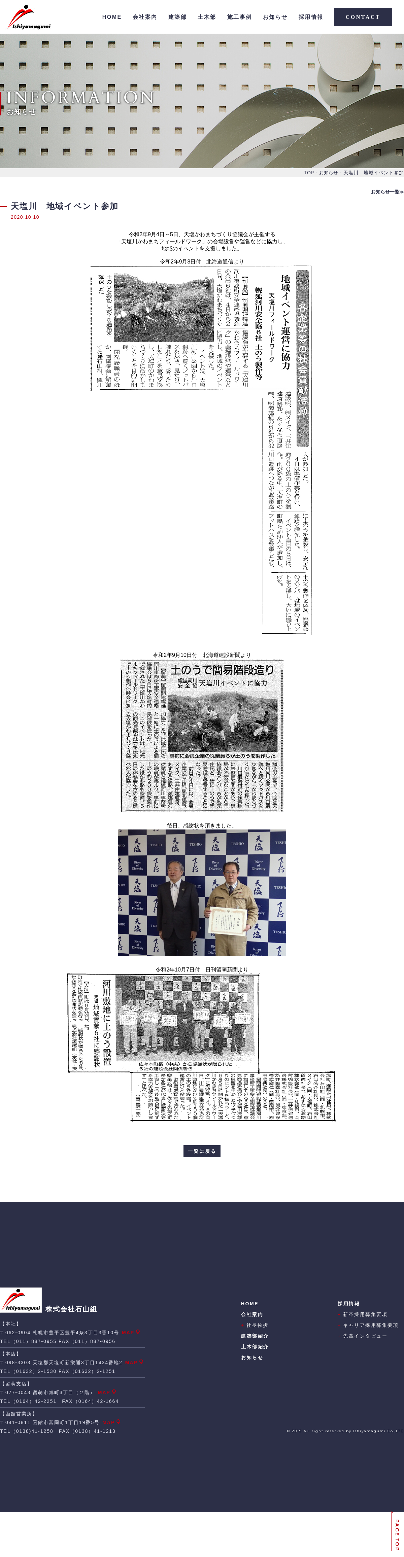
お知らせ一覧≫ (387, 191)
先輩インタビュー (363, 1336)
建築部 (177, 17)
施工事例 (239, 17)
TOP (309, 172)
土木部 (207, 17)
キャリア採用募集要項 (368, 1325)
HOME (112, 17)
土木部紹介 (255, 1346)
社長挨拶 (255, 1325)
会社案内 (145, 17)
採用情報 (311, 17)
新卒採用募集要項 (363, 1314)
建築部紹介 (255, 1336)
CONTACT (363, 17)
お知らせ (275, 17)
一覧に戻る (202, 1151)
